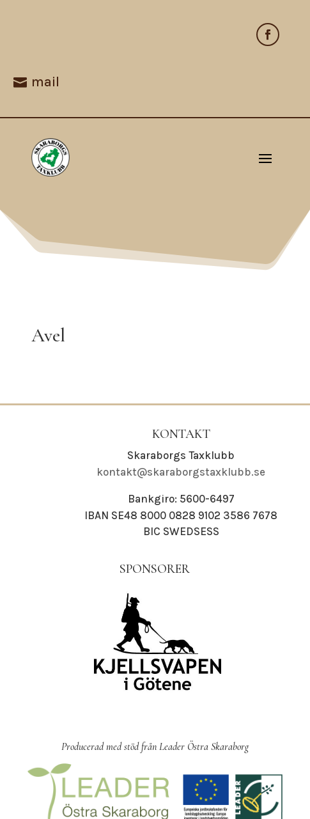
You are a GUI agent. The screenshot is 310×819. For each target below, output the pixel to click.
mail (45, 82)
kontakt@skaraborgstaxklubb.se (181, 471)
